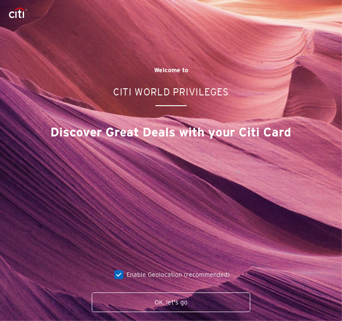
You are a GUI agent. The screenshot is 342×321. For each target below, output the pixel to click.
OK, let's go (171, 302)
